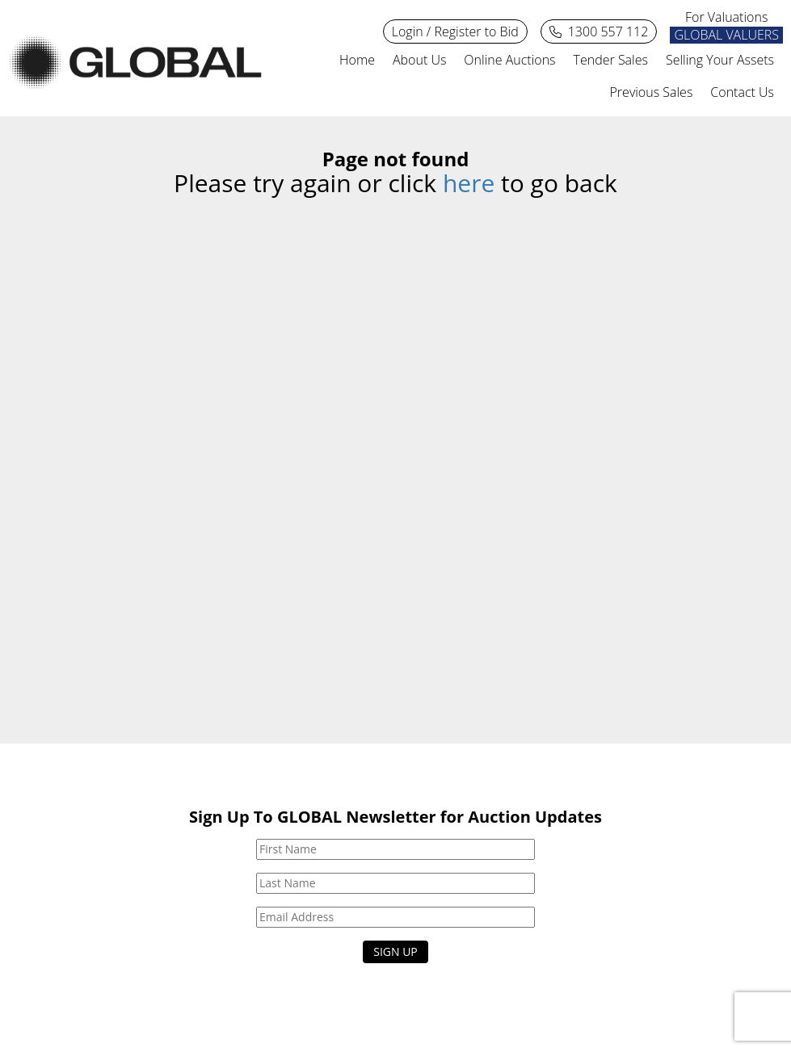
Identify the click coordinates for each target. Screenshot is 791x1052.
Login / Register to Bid (455, 31)
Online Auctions (509, 60)
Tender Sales (611, 60)
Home (357, 60)
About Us (419, 60)
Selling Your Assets (720, 60)
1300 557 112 (599, 32)
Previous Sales (651, 92)
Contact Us (742, 92)
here (468, 182)
